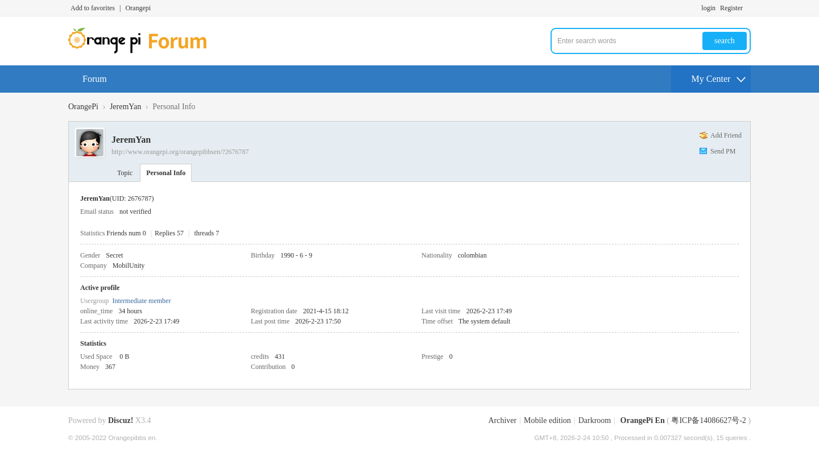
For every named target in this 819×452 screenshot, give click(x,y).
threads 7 (207, 233)
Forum (94, 79)
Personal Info (165, 173)
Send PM (722, 151)
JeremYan (125, 106)
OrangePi (83, 106)
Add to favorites (93, 8)
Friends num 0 (126, 233)
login (708, 8)
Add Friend (726, 135)
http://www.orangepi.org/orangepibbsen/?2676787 (180, 152)
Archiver (502, 420)
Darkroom (594, 420)
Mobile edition (547, 420)
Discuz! (120, 420)
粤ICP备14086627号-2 (708, 420)
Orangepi (138, 8)
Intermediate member (141, 301)
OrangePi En (643, 420)
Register (731, 8)
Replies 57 (169, 233)
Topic (125, 173)
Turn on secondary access (748, 8)
